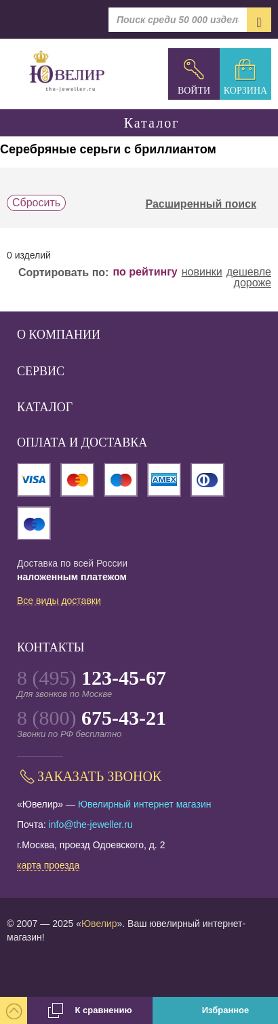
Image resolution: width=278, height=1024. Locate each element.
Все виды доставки (59, 601)
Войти (194, 91)
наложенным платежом (72, 576)
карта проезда (48, 866)
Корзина (245, 91)
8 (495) (91, 677)
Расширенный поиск (208, 204)
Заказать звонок (99, 776)
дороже (252, 283)
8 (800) (91, 717)
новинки (202, 272)
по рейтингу (145, 272)
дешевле (248, 272)
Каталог (139, 122)
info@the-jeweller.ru (91, 824)
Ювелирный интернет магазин (145, 804)
